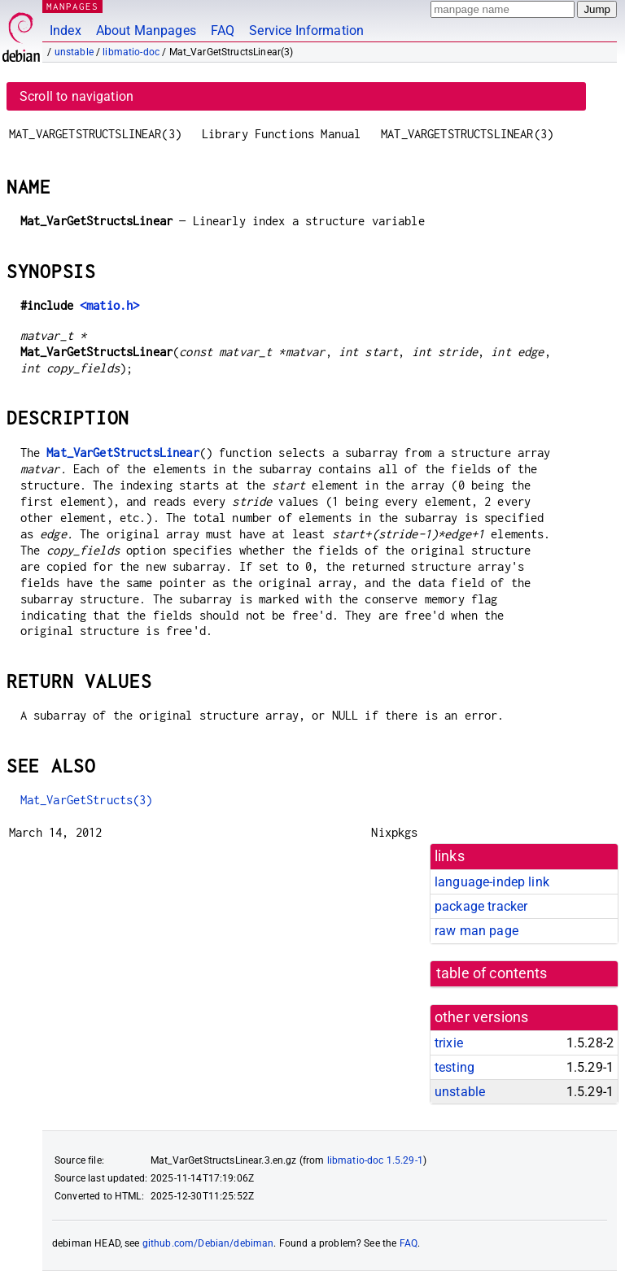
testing (454, 1067)
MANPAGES (72, 6)
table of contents (492, 973)
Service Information (306, 30)
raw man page (476, 930)
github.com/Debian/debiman (208, 1243)
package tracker (481, 906)
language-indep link (492, 882)
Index (65, 30)
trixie (449, 1043)
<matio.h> (109, 305)
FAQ (222, 30)
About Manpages (146, 30)
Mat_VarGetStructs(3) (86, 800)
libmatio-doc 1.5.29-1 (375, 1160)
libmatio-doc (131, 52)
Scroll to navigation (76, 96)
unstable (74, 52)
